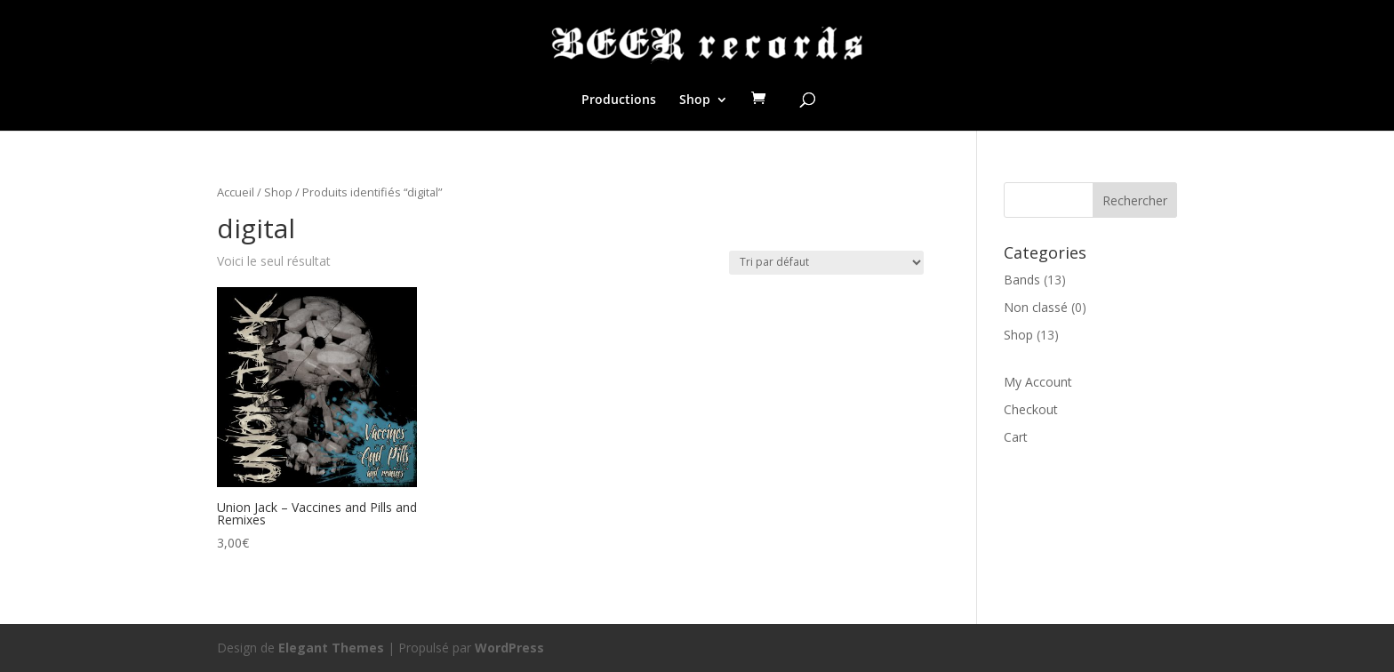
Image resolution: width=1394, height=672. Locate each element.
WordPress (509, 647)
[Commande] (826, 263)
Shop (694, 100)
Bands (1022, 279)
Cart (1016, 436)
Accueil (235, 192)
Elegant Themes (331, 647)
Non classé (1036, 307)
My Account (1038, 381)
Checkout (1031, 409)
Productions (618, 100)
